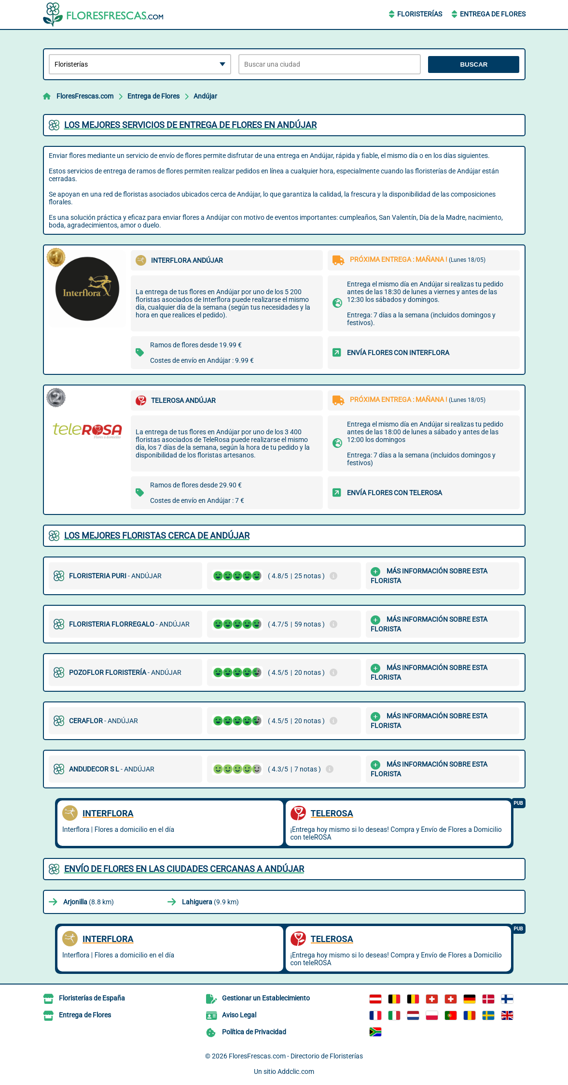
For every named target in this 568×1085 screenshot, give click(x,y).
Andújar (205, 96)
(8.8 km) (88, 902)
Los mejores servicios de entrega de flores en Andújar (190, 125)
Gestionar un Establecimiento (266, 998)
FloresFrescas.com (84, 96)
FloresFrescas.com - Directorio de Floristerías (296, 1056)
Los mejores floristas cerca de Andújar (156, 535)
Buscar (473, 64)
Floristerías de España (92, 998)
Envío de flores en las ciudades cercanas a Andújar (184, 869)
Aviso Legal (239, 1015)
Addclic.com (295, 1071)
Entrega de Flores (493, 14)
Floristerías (419, 14)
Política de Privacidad (254, 1032)
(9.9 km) (210, 902)
